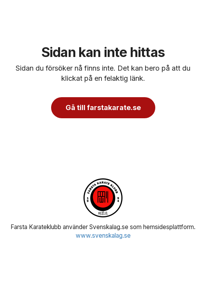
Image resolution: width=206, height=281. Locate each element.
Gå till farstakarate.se (103, 107)
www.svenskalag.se (103, 235)
